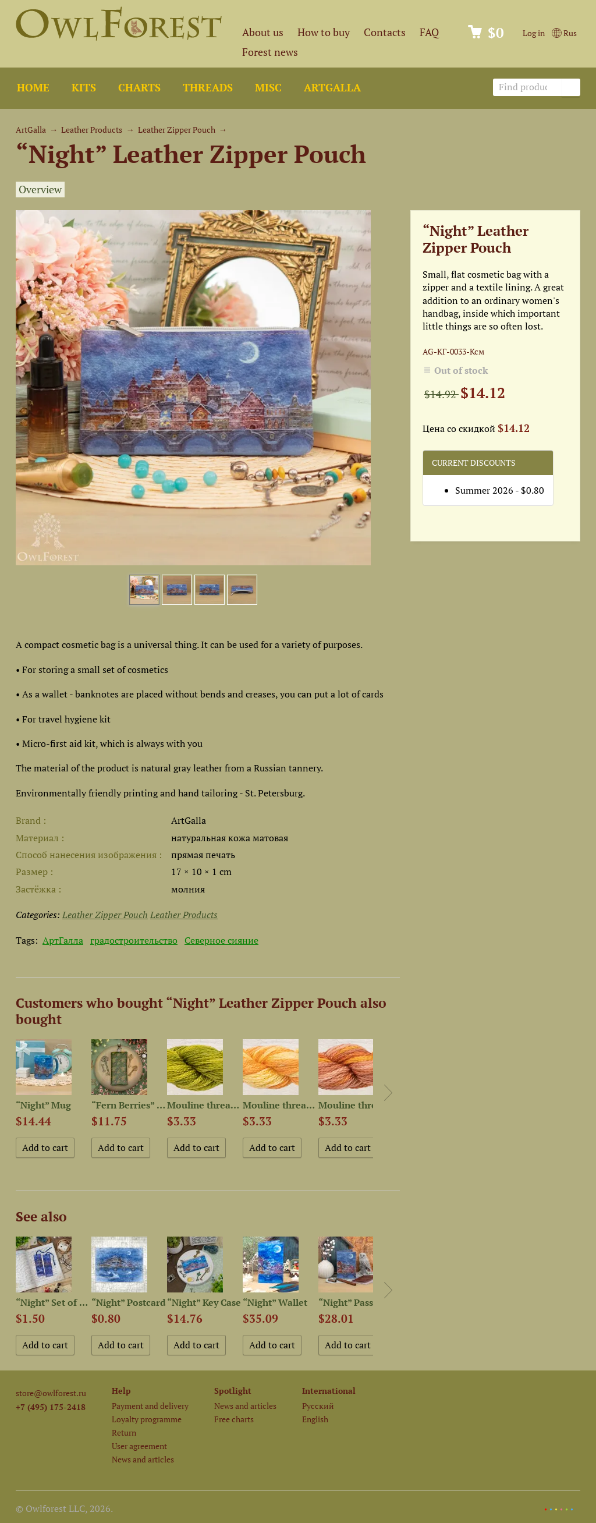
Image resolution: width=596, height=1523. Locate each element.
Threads (208, 87)
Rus (564, 32)
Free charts (234, 1419)
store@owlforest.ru (51, 1392)
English (315, 1419)
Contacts (385, 32)
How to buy (323, 32)
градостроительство (134, 940)
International (329, 1390)
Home (33, 87)
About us (262, 32)
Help (121, 1390)
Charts (139, 87)
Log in (534, 32)
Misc (268, 87)
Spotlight (232, 1390)
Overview (40, 189)
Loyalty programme (147, 1419)
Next (388, 1093)
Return (124, 1432)
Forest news (270, 52)
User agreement (139, 1445)
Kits (84, 87)
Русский (318, 1405)
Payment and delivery (150, 1405)
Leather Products (91, 129)
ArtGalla (332, 87)
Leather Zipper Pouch (176, 129)
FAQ (429, 32)
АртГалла (62, 940)
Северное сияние (221, 940)
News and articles (143, 1459)
